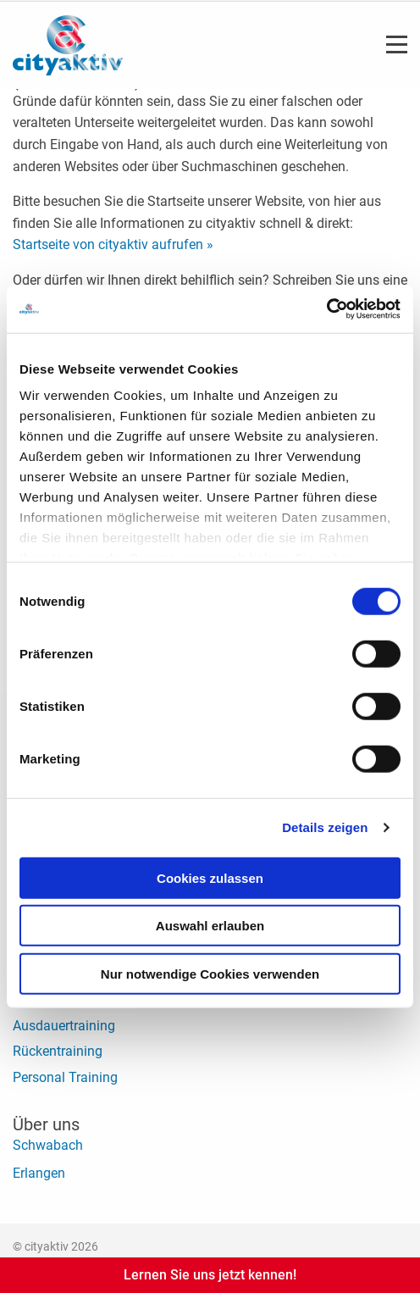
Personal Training (65, 1077)
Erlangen (39, 1173)
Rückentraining (57, 1051)
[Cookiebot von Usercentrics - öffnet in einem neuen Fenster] (326, 309)
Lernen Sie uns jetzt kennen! (210, 1275)
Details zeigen (325, 827)
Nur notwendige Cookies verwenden (210, 973)
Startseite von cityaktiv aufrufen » (113, 244)
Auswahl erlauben (210, 925)
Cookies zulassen (210, 877)
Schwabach (48, 1145)
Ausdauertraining (64, 1026)
